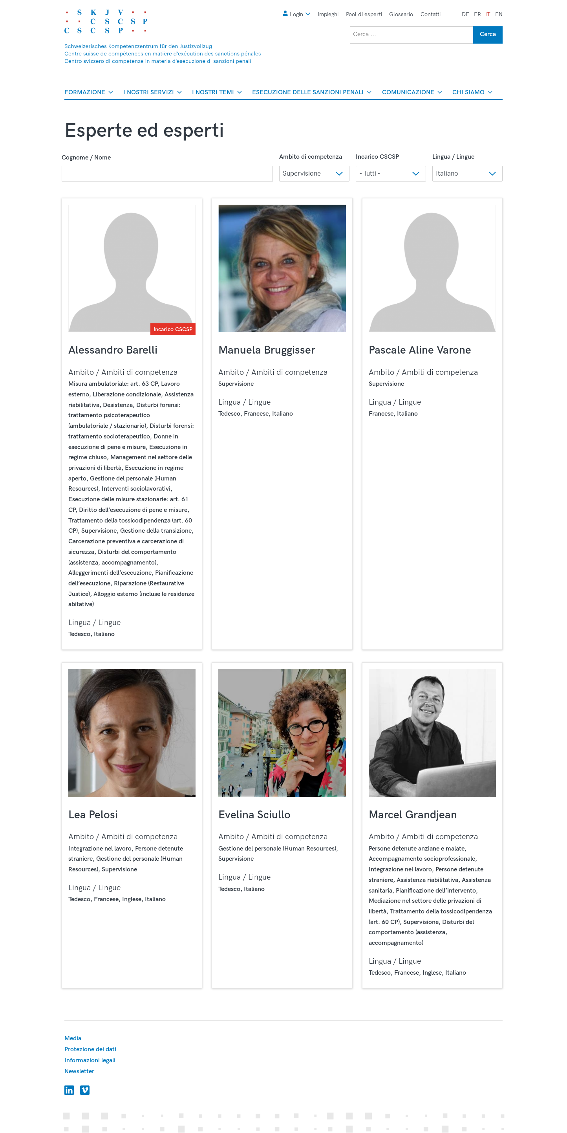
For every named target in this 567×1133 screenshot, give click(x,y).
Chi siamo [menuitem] (472, 94)
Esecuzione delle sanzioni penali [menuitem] (311, 94)
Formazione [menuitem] (88, 94)
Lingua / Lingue (453, 157)
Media (72, 1038)
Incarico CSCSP (377, 157)
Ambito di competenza (310, 157)
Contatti (431, 14)
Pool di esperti (364, 14)
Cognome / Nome (86, 157)
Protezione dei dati (90, 1049)
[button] (314, 174)
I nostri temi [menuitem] (217, 94)
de (465, 14)
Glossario (401, 14)
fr (477, 14)
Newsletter (79, 1071)
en (499, 14)
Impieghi (328, 14)
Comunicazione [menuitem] (412, 94)
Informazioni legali (89, 1060)
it (487, 14)
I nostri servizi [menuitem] (152, 94)
